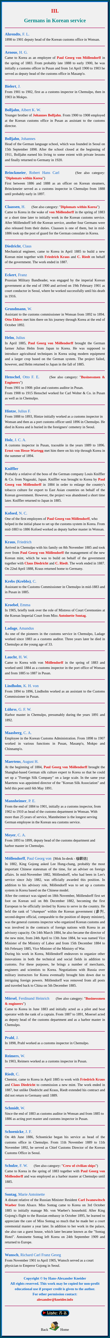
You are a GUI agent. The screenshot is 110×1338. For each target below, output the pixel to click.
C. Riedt (83, 257)
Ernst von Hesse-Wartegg (24, 450)
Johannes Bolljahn (47, 115)
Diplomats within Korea (24, 178)
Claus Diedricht (36, 563)
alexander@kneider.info (55, 1299)
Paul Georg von (79, 58)
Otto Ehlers (13, 319)
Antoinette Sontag (72, 615)
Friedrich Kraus (57, 257)
